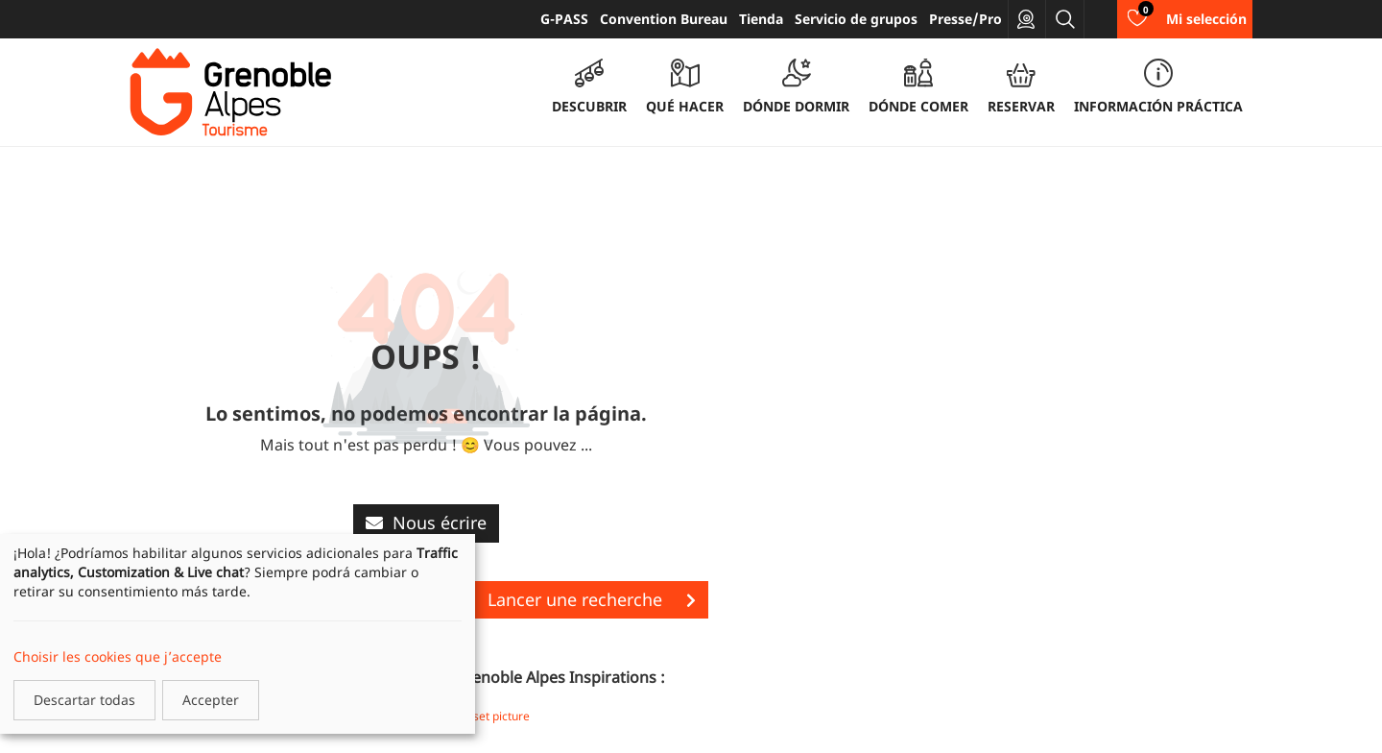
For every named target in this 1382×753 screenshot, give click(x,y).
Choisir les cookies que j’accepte (117, 656)
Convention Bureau (663, 19)
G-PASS (564, 19)
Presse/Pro (965, 19)
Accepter (210, 700)
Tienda (761, 19)
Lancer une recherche (592, 599)
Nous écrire (426, 522)
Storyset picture (487, 716)
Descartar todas (84, 700)
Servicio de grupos (856, 19)
